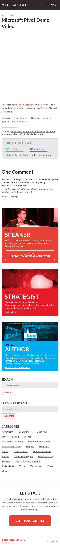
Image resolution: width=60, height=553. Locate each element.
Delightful (42, 431)
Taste (22, 466)
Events (27, 436)
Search (7, 379)
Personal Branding (42, 451)
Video (40, 134)
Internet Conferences (34, 131)
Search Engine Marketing (27, 461)
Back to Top (53, 541)
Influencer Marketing (12, 441)
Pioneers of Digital (23, 456)
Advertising (16, 131)
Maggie (30, 446)
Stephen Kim (31, 104)
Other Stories (21, 451)
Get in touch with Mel (30, 520)
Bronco (11, 543)
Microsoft (18, 134)
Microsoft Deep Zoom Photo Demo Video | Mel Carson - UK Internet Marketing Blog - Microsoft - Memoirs (30, 182)
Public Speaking (46, 456)
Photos (5, 456)
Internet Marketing (11, 446)
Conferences (25, 431)
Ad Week (19, 104)
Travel (50, 466)
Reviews (6, 461)
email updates (44, 155)
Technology (36, 466)
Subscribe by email (16, 403)
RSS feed (26, 155)
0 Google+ (39, 149)
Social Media (30, 134)
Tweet (13, 149)
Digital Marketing (10, 436)
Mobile (5, 451)
